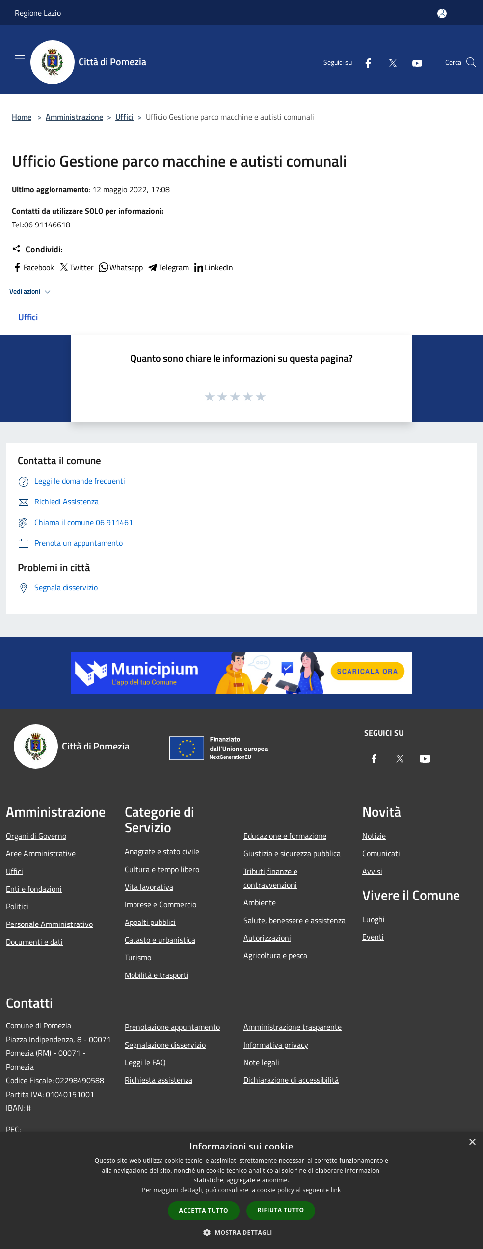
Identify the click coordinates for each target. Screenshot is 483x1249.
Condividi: (37, 249)
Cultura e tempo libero (162, 869)
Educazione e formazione (284, 836)
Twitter (76, 267)
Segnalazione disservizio (165, 1044)
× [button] (472, 1142)
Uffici (124, 117)
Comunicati (381, 853)
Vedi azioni (31, 292)
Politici (17, 906)
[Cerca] (471, 62)
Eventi (373, 937)
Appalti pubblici (150, 922)
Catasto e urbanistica (160, 940)
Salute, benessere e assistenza (294, 920)
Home (21, 117)
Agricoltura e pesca (275, 955)
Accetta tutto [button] (203, 1210)
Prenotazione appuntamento (172, 1027)
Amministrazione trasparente (292, 1027)
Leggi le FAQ (145, 1062)
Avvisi (372, 871)
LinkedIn (213, 267)
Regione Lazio (38, 13)
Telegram (168, 267)
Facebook (33, 267)
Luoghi (373, 919)
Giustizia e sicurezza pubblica (292, 853)
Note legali (261, 1062)
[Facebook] (364, 62)
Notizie (374, 836)
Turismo (138, 957)
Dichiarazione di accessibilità (291, 1080)
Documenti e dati (34, 942)
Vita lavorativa (149, 887)
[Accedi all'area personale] (442, 13)
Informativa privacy (275, 1044)
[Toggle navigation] (20, 59)
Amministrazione (74, 117)
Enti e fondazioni (34, 889)
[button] (241, 1232)
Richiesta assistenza (158, 1080)
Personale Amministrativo (49, 924)
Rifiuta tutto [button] (281, 1210)
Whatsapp (120, 267)
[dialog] (241, 1190)
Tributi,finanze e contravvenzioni (270, 878)
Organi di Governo (36, 836)
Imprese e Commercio (160, 904)
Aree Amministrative (41, 853)
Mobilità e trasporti (156, 975)
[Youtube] (413, 62)
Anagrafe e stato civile (162, 851)
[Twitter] (389, 62)
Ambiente (259, 902)
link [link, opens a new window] (336, 1190)
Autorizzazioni (267, 938)
